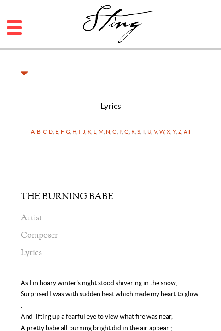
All (187, 132)
